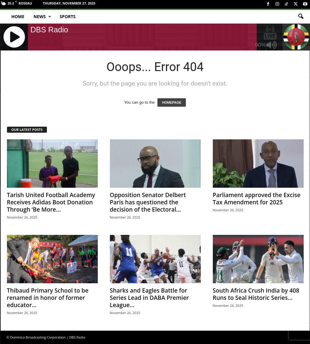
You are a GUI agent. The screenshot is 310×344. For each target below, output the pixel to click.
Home (18, 16)
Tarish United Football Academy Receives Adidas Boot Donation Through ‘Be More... (51, 202)
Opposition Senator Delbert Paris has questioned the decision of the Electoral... (148, 202)
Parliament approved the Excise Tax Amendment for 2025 (257, 198)
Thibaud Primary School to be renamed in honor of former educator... (48, 298)
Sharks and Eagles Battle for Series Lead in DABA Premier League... (149, 298)
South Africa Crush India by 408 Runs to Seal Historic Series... (256, 294)
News (42, 16)
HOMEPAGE (171, 102)
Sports (68, 16)
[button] (300, 16)
